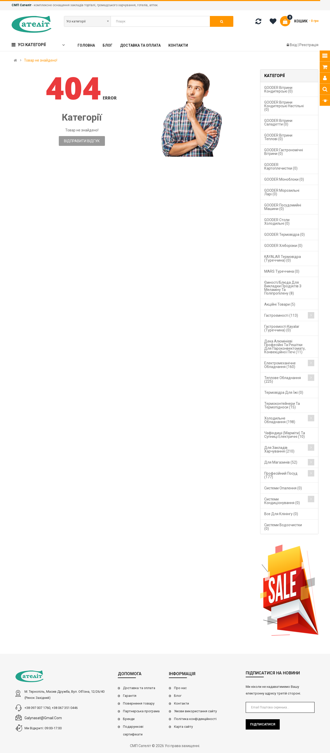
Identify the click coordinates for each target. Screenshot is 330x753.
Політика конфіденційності (195, 719)
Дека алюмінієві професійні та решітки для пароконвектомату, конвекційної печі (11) (285, 346)
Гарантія (129, 696)
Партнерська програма (141, 711)
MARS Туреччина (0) (281, 271)
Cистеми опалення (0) (283, 488)
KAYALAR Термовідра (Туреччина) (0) (282, 258)
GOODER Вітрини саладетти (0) (278, 122)
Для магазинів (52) (280, 462)
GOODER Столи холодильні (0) (277, 221)
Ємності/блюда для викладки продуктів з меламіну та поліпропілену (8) (282, 287)
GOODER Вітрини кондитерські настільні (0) (284, 106)
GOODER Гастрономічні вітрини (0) (283, 152)
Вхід (294, 45)
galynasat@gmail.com (43, 718)
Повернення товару (138, 703)
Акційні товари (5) (279, 304)
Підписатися (262, 724)
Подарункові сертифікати (133, 730)
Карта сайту (183, 727)
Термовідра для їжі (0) (283, 392)
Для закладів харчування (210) (279, 449)
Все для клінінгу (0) (281, 514)
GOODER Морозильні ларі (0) (281, 192)
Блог (178, 696)
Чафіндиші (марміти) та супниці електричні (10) (284, 435)
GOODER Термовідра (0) (284, 234)
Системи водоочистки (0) (283, 527)
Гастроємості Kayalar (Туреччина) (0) (281, 328)
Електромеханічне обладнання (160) (280, 365)
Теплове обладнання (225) (282, 379)
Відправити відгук (82, 141)
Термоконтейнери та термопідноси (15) (282, 405)
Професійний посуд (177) (281, 475)
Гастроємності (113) (281, 315)
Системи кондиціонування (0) (282, 501)
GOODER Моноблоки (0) (284, 179)
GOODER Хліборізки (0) (283, 246)
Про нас (180, 688)
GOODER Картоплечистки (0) (281, 166)
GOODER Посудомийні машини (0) (282, 207)
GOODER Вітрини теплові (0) (278, 137)
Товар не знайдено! (40, 60)
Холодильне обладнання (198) (279, 420)
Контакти (181, 703)
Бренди (129, 719)
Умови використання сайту (195, 711)
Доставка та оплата (139, 688)
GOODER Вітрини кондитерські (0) (278, 89)
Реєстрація (308, 45)
